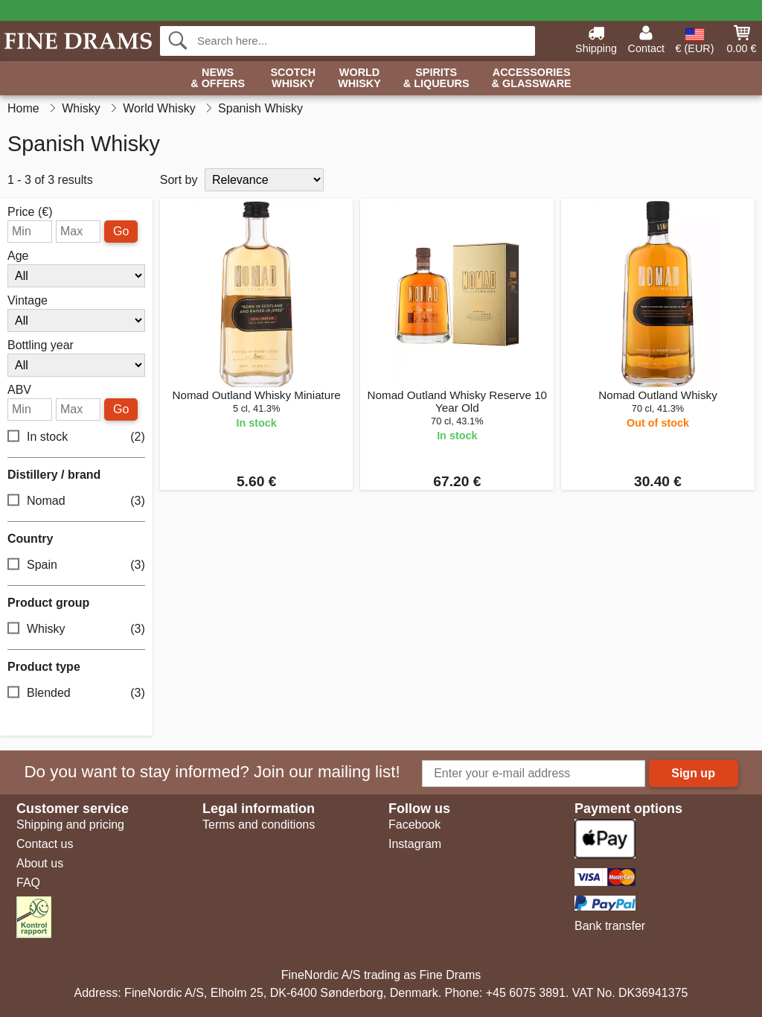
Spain (76, 565)
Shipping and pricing (70, 824)
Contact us (44, 844)
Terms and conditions (258, 824)
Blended (76, 693)
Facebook (414, 824)
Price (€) (29, 212)
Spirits (436, 78)
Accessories (532, 78)
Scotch (293, 78)
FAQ (28, 882)
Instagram (414, 844)
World (359, 78)
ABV (19, 390)
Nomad (76, 501)
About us (39, 863)
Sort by (179, 179)
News (217, 78)
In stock (76, 437)
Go (121, 231)
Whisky (76, 629)
